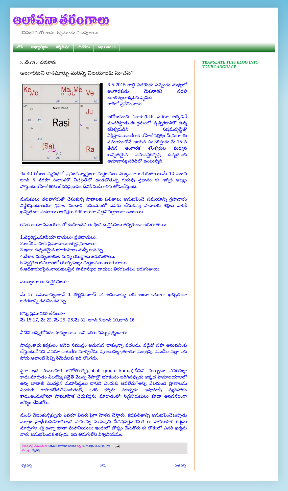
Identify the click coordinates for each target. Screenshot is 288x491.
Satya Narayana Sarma (62, 445)
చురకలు (83, 47)
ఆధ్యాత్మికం (39, 47)
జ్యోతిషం (62, 47)
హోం (19, 47)
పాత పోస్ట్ (180, 465)
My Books (107, 47)
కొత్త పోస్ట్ (26, 465)
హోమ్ (103, 465)
